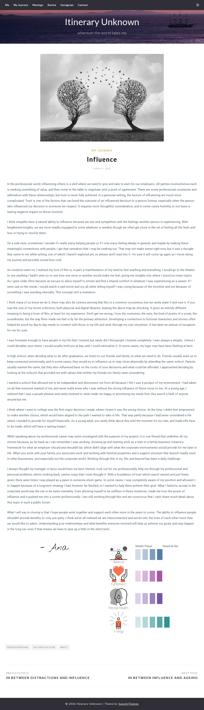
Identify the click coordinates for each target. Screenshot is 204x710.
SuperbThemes (129, 703)
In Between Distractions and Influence (48, 677)
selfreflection (44, 647)
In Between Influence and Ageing (163, 677)
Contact (83, 5)
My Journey (21, 5)
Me (7, 5)
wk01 (64, 647)
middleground (17, 647)
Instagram (67, 5)
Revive (52, 5)
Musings (37, 5)
